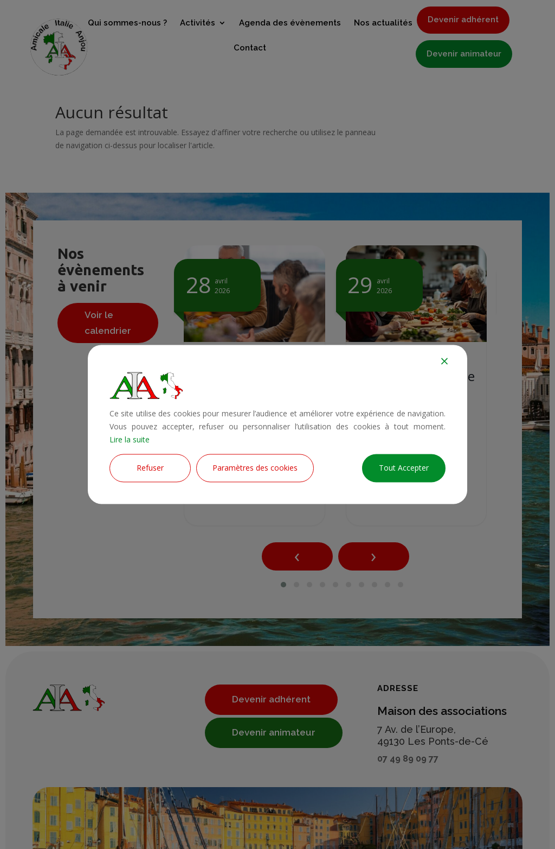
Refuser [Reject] (150, 468)
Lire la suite (129, 439)
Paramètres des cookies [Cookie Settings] (255, 468)
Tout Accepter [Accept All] (404, 468)
